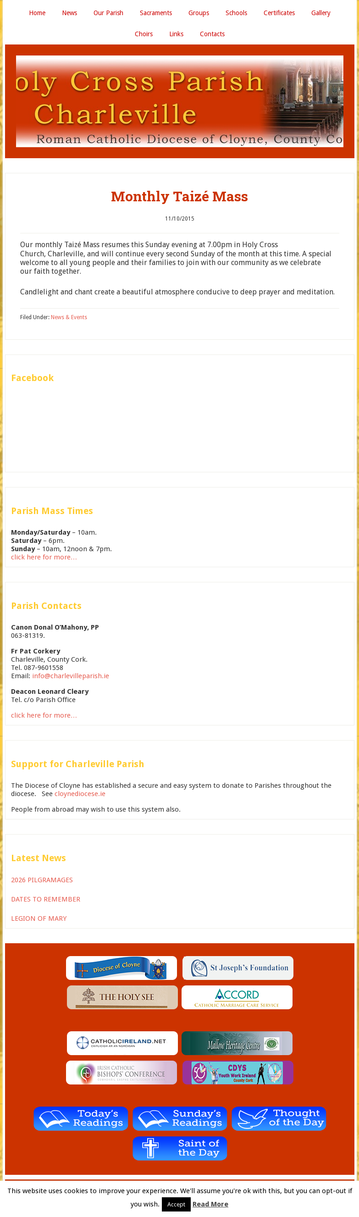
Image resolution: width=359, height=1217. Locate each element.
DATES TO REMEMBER (45, 899)
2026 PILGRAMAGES (42, 880)
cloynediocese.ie (80, 794)
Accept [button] (176, 1204)
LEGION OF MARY (38, 918)
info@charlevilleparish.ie (70, 676)
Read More (210, 1204)
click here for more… (44, 557)
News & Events (69, 317)
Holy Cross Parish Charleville (179, 101)
